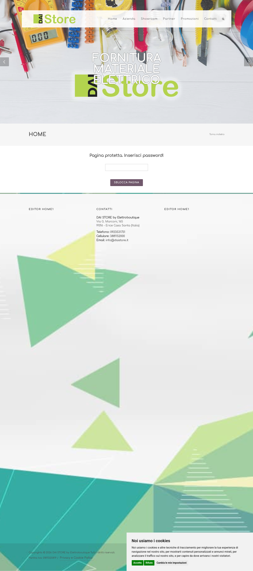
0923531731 (117, 232)
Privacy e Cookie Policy (76, 557)
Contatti (210, 18)
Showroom (149, 18)
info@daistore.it (117, 240)
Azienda (129, 18)
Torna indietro (216, 134)
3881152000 (117, 236)
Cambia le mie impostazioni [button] (172, 562)
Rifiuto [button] (149, 562)
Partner (169, 18)
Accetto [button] (137, 562)
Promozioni (190, 18)
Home (112, 18)
